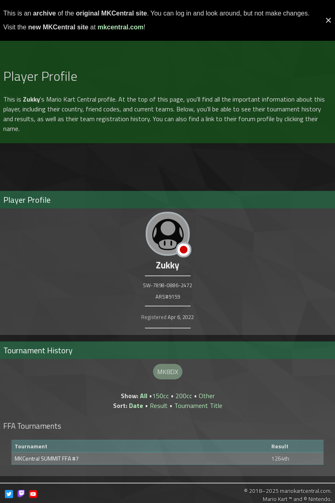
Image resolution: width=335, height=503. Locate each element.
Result (159, 405)
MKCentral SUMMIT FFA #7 (47, 458)
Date (136, 405)
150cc (160, 396)
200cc (183, 396)
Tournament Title (198, 405)
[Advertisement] (167, 42)
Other (207, 396)
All (143, 396)
